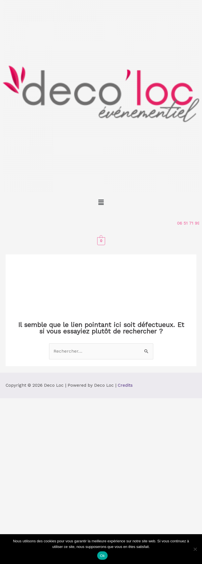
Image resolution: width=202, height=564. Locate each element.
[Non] (195, 549)
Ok (102, 556)
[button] (101, 202)
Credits (125, 385)
